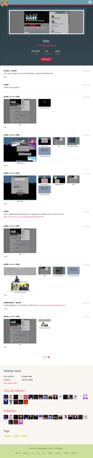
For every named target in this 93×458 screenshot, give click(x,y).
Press (50, 453)
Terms (65, 453)
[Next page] (49, 357)
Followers (10, 410)
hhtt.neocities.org (46, 45)
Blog (38, 453)
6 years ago (85, 71)
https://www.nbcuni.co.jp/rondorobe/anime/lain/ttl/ (23, 217)
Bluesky (59, 448)
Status (58, 453)
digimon (16, 436)
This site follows (14, 390)
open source (42, 448)
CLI (32, 453)
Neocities (32, 448)
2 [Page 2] (46, 357)
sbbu (6, 71)
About (17, 453)
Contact (74, 453)
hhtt (14, 71)
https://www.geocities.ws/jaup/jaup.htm (50, 305)
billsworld (9, 302)
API (44, 453)
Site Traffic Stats (10, 383)
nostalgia (7, 436)
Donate (26, 453)
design (24, 436)
